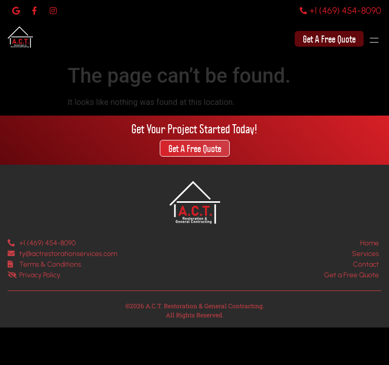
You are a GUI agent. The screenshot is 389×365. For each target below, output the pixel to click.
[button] (378, 39)
